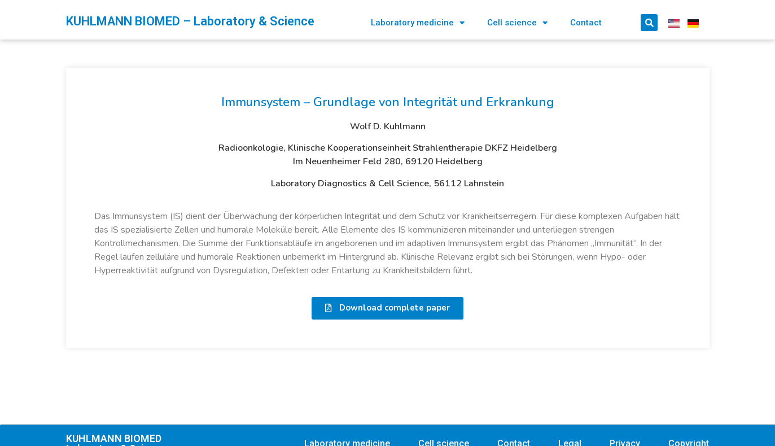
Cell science (517, 23)
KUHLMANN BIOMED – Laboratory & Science (190, 21)
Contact (586, 23)
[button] (387, 308)
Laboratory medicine (418, 23)
